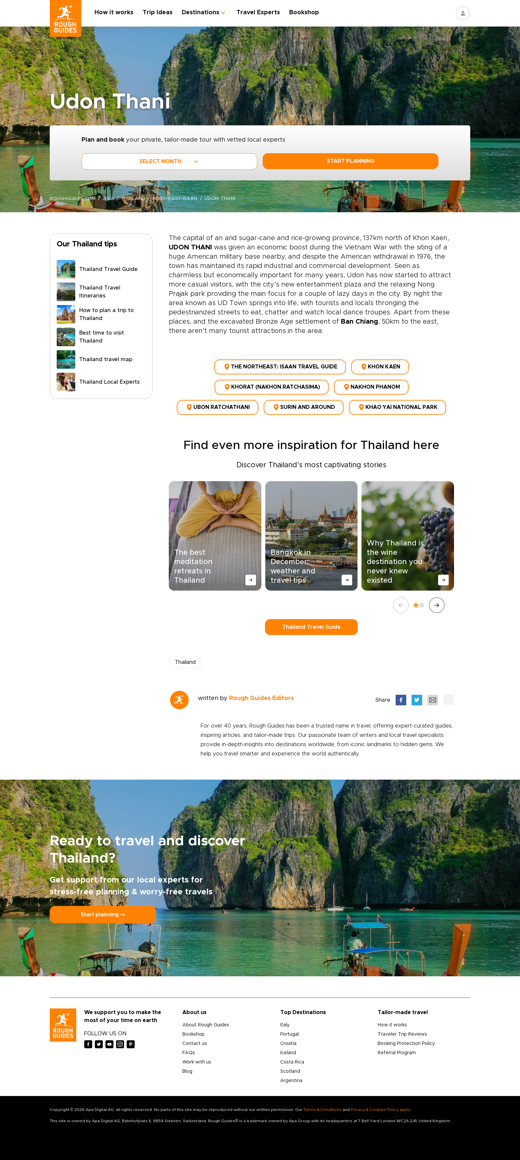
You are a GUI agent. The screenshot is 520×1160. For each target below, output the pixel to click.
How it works (114, 13)
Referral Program (397, 1052)
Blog (187, 1070)
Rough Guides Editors (261, 698)
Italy (285, 1024)
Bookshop (304, 13)
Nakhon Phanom (371, 387)
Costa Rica (292, 1061)
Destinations (201, 13)
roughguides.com (73, 198)
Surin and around (303, 407)
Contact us (194, 1042)
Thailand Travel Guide (311, 626)
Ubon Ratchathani (217, 407)
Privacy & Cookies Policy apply (380, 1109)
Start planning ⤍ (103, 913)
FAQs (188, 1052)
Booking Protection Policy (406, 1042)
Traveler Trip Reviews (402, 1033)
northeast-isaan (177, 198)
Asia (109, 198)
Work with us (196, 1061)
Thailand (134, 198)
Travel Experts (258, 13)
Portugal (289, 1033)
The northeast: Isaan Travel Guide (280, 367)
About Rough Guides (205, 1024)
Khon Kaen (380, 367)
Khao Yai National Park (397, 407)
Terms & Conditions (322, 1109)
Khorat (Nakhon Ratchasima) (271, 387)
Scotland (290, 1070)
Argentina (291, 1079)
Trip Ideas (158, 13)
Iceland (288, 1052)
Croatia (288, 1042)
